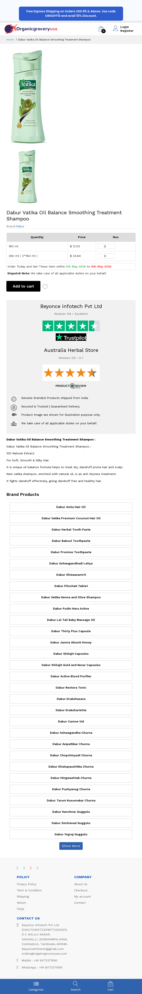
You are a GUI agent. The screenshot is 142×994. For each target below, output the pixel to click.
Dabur (20, 226)
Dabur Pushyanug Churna (71, 789)
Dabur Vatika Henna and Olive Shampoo (71, 597)
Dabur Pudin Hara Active (71, 608)
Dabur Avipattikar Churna (71, 744)
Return (21, 902)
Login (124, 27)
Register (126, 30)
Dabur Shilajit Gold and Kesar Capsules (71, 665)
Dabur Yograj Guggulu (71, 834)
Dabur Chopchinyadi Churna (71, 755)
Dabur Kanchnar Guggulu (71, 811)
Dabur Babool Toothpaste (71, 540)
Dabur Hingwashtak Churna (71, 778)
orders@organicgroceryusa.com (44, 953)
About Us (80, 884)
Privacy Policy (26, 884)
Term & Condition (29, 890)
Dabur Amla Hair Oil (71, 507)
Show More (71, 846)
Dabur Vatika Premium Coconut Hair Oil (71, 518)
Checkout (81, 890)
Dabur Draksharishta (71, 710)
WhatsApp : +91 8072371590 (39, 967)
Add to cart (23, 286)
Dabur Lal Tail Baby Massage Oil (71, 619)
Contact (80, 902)
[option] (71, 97)
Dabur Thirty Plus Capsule (71, 631)
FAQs (20, 909)
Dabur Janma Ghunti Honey (71, 642)
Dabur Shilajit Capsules (71, 653)
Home (10, 39)
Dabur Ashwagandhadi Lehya (71, 563)
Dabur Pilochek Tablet (71, 586)
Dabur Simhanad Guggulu (71, 823)
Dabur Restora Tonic (71, 687)
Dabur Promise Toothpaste (71, 552)
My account (82, 896)
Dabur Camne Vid (71, 721)
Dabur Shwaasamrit (71, 574)
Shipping (23, 896)
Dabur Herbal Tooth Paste (71, 529)
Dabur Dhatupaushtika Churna (71, 766)
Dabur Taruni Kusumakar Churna (71, 800)
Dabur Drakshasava (71, 699)
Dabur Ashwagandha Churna (71, 732)
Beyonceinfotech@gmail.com (43, 949)
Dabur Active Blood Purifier (71, 676)
